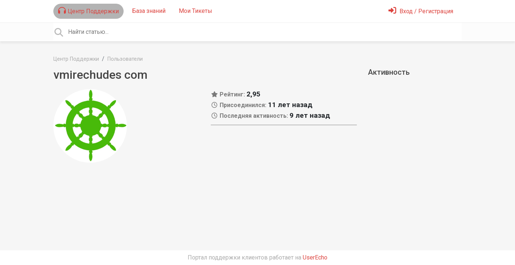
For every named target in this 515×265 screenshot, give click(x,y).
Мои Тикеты (195, 10)
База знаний (149, 10)
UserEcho (315, 257)
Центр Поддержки (88, 11)
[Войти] (421, 11)
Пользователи (125, 59)
